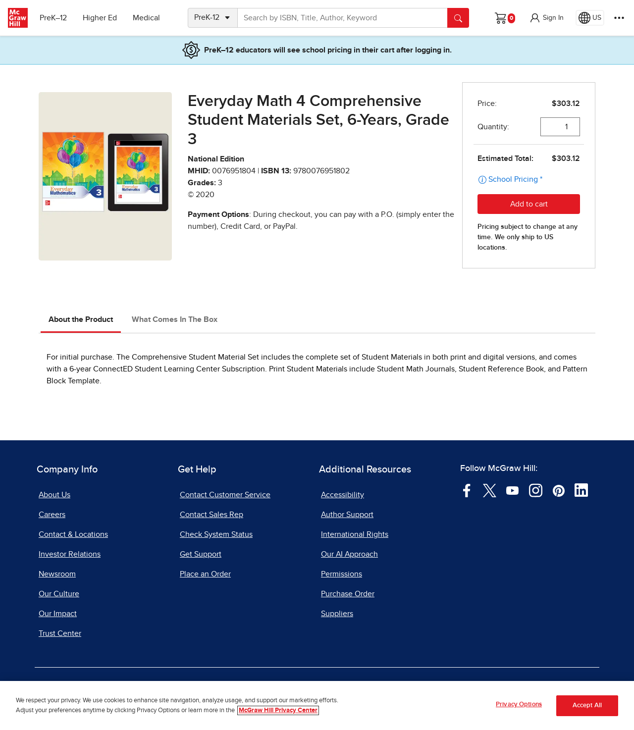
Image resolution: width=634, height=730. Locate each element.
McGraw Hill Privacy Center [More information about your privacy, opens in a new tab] (278, 710)
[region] (317, 705)
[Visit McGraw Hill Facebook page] (467, 490)
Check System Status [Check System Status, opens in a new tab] (216, 534)
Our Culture (59, 594)
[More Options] (619, 18)
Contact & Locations (73, 534)
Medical (146, 18)
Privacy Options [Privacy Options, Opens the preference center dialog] (519, 704)
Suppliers (337, 614)
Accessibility (342, 495)
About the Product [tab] (81, 319)
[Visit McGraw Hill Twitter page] (489, 490)
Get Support (200, 554)
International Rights (354, 534)
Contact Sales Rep (211, 515)
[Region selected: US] (590, 18)
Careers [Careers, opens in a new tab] (52, 515)
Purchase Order (347, 594)
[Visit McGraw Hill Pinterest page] (558, 490)
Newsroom (57, 574)
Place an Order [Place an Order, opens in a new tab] (205, 574)
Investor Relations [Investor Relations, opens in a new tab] (70, 554)
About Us (54, 495)
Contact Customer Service (225, 495)
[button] (546, 18)
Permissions (341, 574)
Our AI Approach (349, 554)
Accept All (587, 705)
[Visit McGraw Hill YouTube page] (512, 490)
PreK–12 (53, 18)
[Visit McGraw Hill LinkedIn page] (581, 490)
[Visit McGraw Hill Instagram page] (535, 490)
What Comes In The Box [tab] (174, 319)
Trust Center (60, 633)
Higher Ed (100, 18)
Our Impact (58, 614)
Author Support (347, 515)
